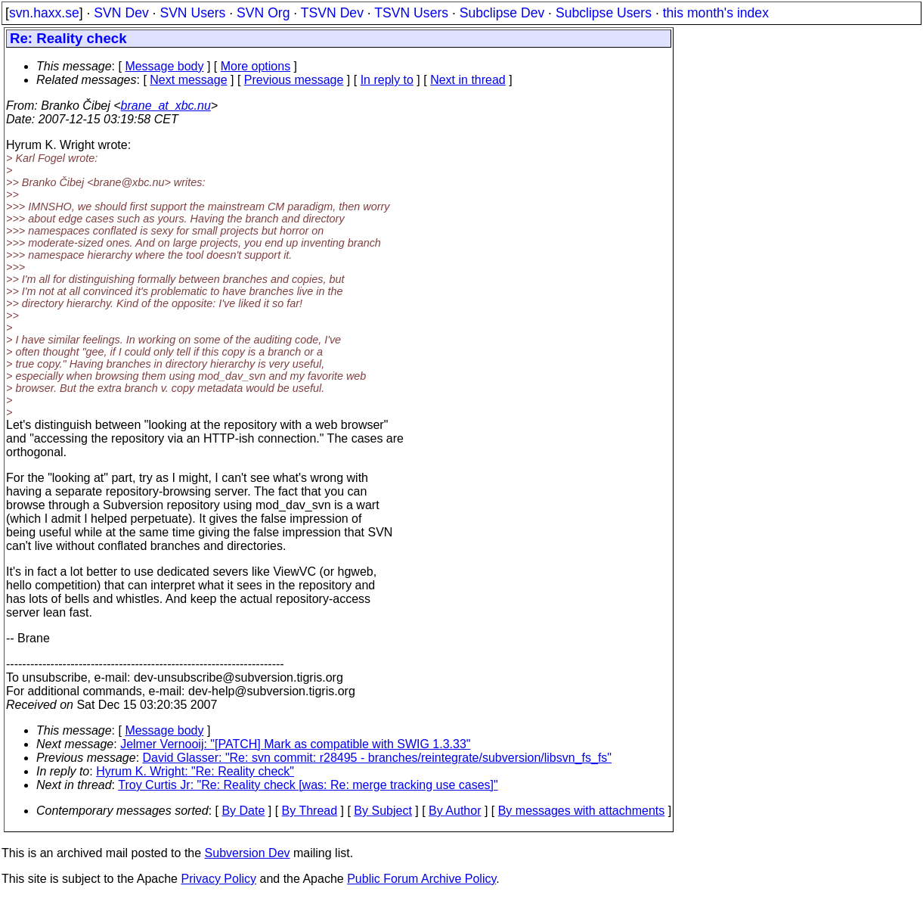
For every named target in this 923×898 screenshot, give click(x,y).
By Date (243, 810)
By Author (455, 810)
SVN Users (192, 12)
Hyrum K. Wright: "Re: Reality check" (195, 771)
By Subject (382, 810)
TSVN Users (411, 12)
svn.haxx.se (44, 12)
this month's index (716, 12)
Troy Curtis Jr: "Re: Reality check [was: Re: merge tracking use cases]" (307, 784)
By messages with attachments (581, 810)
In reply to (387, 79)
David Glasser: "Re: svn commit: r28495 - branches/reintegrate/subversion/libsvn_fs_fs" (377, 757)
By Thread (310, 810)
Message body (164, 66)
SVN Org (263, 12)
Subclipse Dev (502, 12)
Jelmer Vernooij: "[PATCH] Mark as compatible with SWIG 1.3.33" (295, 744)
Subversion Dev (247, 853)
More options (256, 66)
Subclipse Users (604, 12)
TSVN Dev (332, 12)
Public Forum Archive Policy (421, 878)
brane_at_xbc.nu (166, 105)
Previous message (294, 79)
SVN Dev (121, 12)
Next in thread (468, 79)
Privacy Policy (218, 878)
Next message (188, 79)
